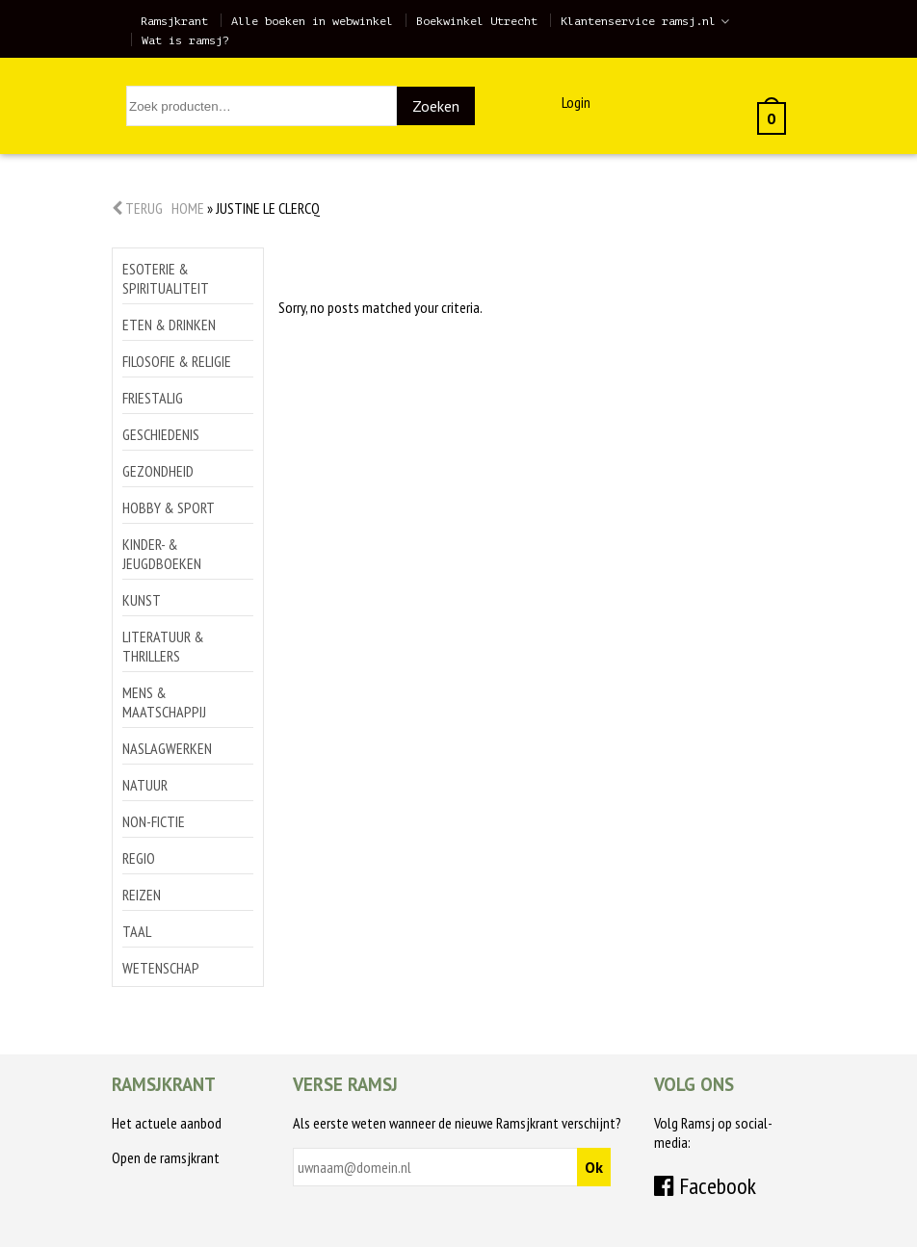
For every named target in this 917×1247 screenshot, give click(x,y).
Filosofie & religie (176, 361)
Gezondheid (158, 471)
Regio (138, 858)
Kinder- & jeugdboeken (161, 553)
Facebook (705, 1186)
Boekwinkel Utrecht (476, 21)
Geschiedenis (160, 434)
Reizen (141, 894)
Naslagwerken (167, 748)
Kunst (141, 600)
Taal (136, 931)
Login (576, 102)
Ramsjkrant (174, 21)
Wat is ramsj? (185, 40)
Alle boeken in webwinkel (312, 21)
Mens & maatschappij (164, 702)
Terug (137, 208)
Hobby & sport (168, 507)
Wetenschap (160, 967)
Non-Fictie (153, 821)
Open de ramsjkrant (166, 1157)
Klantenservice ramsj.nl (638, 21)
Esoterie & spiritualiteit (165, 278)
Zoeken (435, 106)
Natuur (145, 784)
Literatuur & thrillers (163, 646)
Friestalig (152, 397)
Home (187, 208)
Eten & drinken (169, 324)
